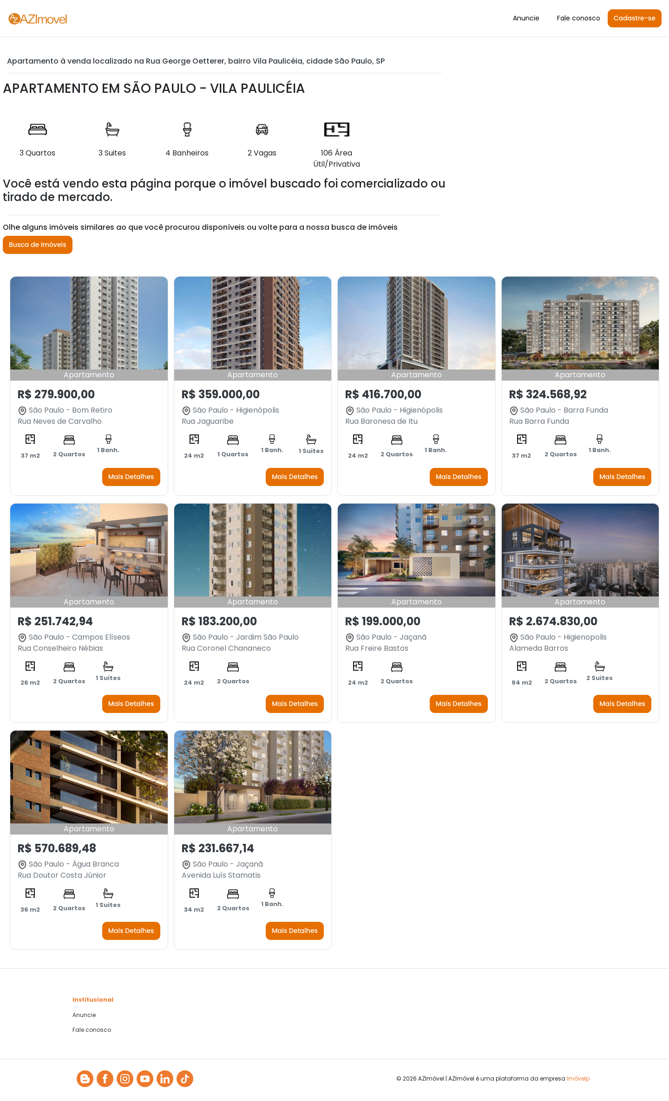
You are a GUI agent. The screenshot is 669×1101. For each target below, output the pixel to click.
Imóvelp (578, 1078)
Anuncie (526, 18)
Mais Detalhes (131, 476)
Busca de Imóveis (37, 244)
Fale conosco (578, 18)
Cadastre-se (635, 18)
